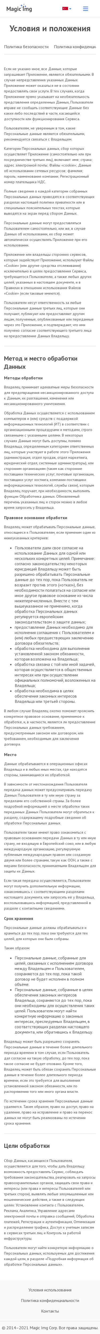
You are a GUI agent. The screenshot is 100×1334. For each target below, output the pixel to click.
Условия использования (50, 1289)
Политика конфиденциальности (50, 1300)
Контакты (50, 1311)
